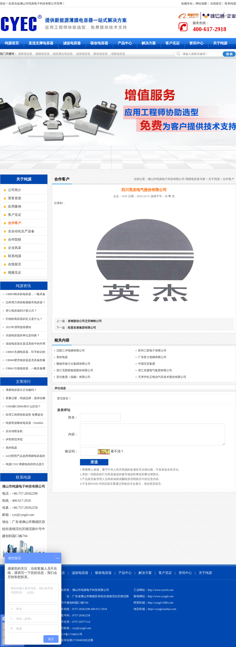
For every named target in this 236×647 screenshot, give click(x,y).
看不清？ (107, 455)
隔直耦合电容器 (63, 53)
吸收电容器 (99, 43)
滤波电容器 (72, 43)
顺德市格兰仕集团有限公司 (73, 363)
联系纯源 (230, 3)
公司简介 (14, 190)
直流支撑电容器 (41, 43)
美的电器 (11, 447)
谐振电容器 (118, 53)
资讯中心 (196, 43)
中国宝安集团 (146, 363)
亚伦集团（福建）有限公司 (73, 377)
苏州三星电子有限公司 (152, 350)
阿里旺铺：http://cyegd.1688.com (153, 602)
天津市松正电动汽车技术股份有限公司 (162, 377)
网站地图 (201, 3)
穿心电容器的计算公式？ (21, 310)
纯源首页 (12, 43)
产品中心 (125, 43)
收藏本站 (187, 3)
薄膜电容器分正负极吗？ (21, 390)
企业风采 (14, 248)
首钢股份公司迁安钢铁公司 (85, 321)
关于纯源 (220, 43)
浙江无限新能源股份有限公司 (74, 370)
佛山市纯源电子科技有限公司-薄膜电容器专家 (176, 179)
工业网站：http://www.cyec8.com (153, 590)
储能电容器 (43, 53)
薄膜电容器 (26, 53)
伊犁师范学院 (14, 439)
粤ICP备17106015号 (70, 634)
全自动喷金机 (14, 431)
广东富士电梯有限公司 (152, 357)
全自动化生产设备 (21, 231)
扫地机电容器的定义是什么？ (24, 319)
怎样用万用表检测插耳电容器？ (25, 302)
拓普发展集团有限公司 (82, 327)
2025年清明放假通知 (18, 327)
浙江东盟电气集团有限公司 (155, 370)
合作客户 (228, 179)
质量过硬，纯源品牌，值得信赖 (25, 398)
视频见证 (14, 272)
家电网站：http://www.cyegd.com (153, 596)
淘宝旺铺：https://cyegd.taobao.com (155, 609)
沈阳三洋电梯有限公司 (70, 350)
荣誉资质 (14, 198)
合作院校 (14, 239)
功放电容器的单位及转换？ (23, 335)
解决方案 (149, 43)
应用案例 (14, 206)
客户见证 (172, 43)
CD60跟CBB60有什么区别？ (23, 406)
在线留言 (216, 3)
